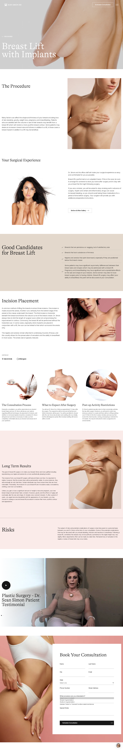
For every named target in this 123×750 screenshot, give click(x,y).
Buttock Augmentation (87, 702)
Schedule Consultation (103, 5)
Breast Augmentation (87, 700)
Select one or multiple (87, 698)
